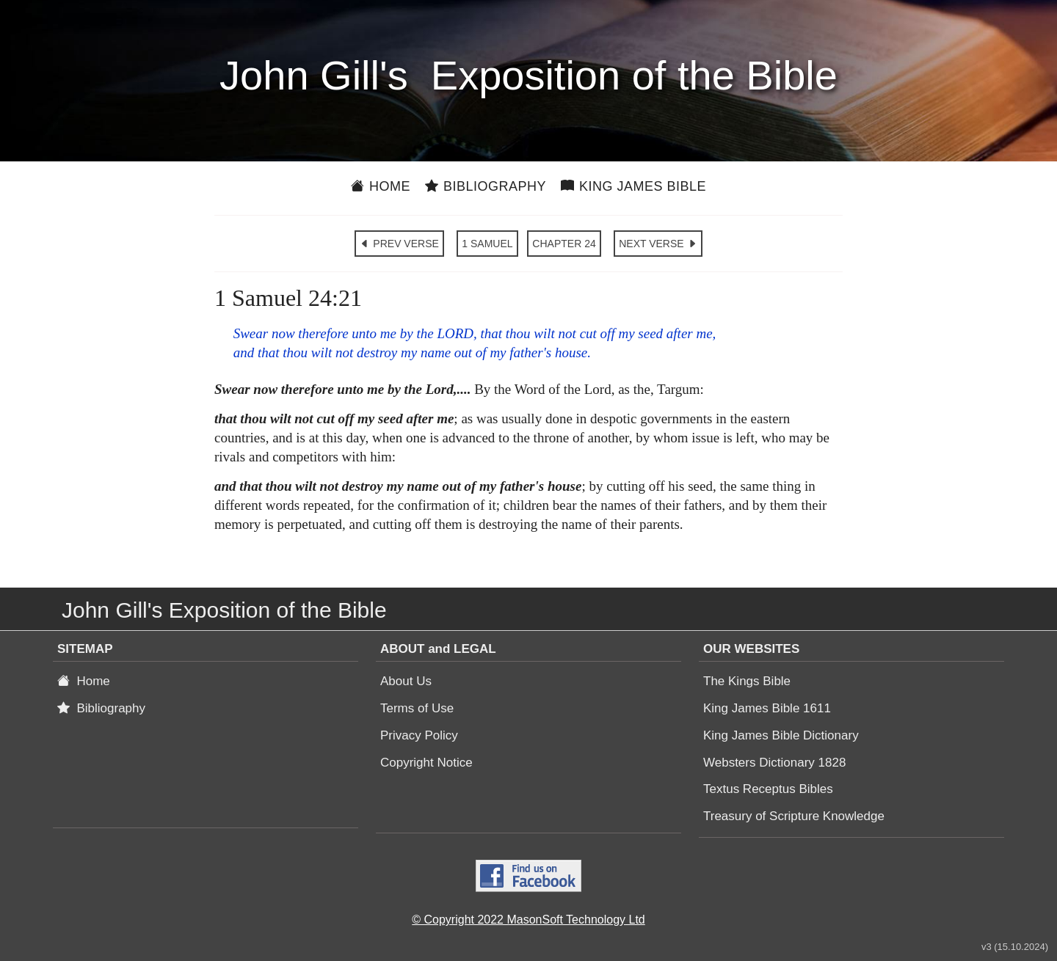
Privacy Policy (419, 735)
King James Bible (633, 186)
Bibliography (485, 186)
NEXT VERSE (658, 243)
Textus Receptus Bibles (768, 789)
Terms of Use (417, 708)
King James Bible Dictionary (781, 735)
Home (380, 186)
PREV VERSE (399, 243)
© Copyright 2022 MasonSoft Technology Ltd (528, 919)
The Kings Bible (747, 681)
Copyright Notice (426, 763)
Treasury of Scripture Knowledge (794, 816)
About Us (406, 681)
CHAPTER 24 (563, 243)
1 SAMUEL (487, 243)
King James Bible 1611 (767, 708)
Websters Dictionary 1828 (774, 763)
